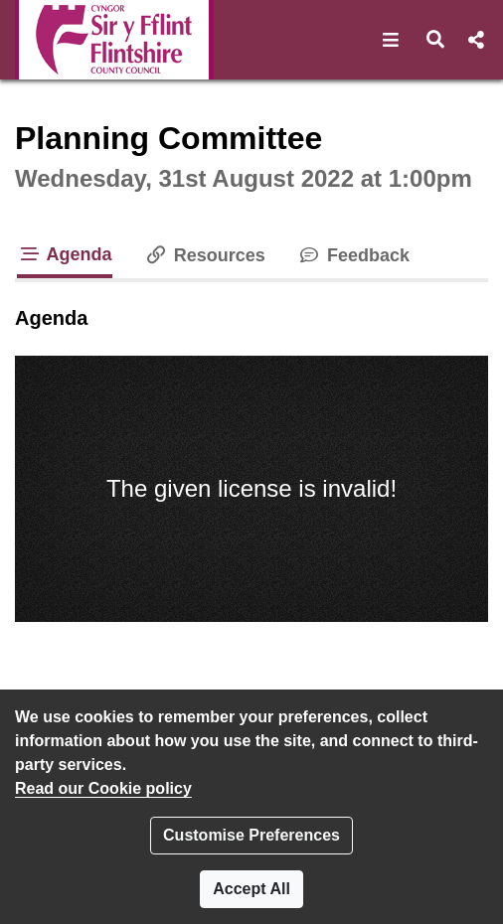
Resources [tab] (204, 255)
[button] (391, 40)
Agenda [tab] (64, 254)
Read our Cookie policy (103, 788)
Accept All (251, 888)
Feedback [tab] (353, 255)
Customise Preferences (251, 835)
